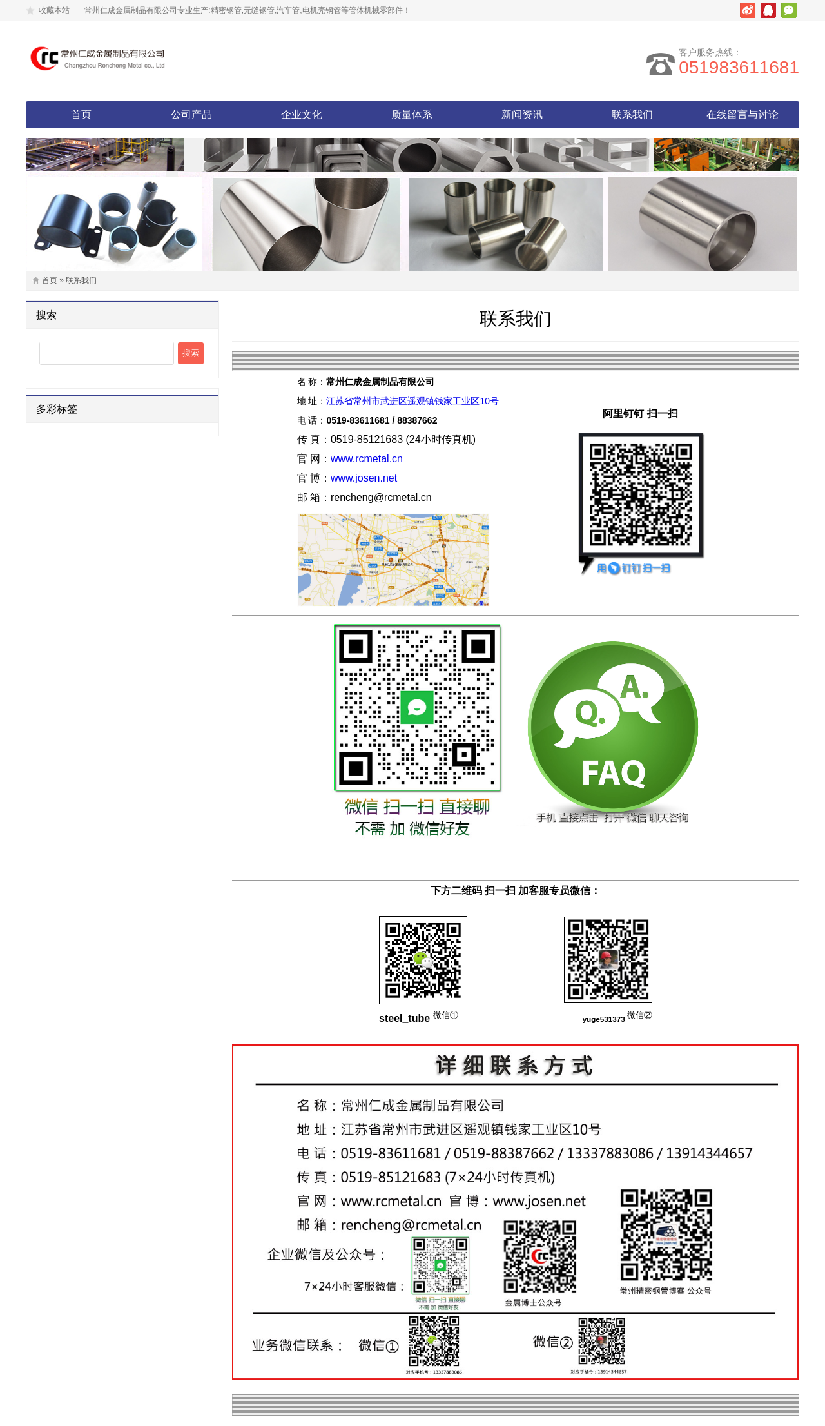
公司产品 (191, 114)
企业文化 (301, 114)
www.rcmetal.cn (367, 458)
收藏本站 (54, 10)
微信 (789, 10)
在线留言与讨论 (742, 114)
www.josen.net (364, 478)
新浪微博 (747, 10)
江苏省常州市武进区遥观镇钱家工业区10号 (412, 401)
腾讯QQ (768, 10)
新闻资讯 (522, 114)
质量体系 (411, 114)
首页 (81, 114)
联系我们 (632, 114)
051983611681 (739, 67)
